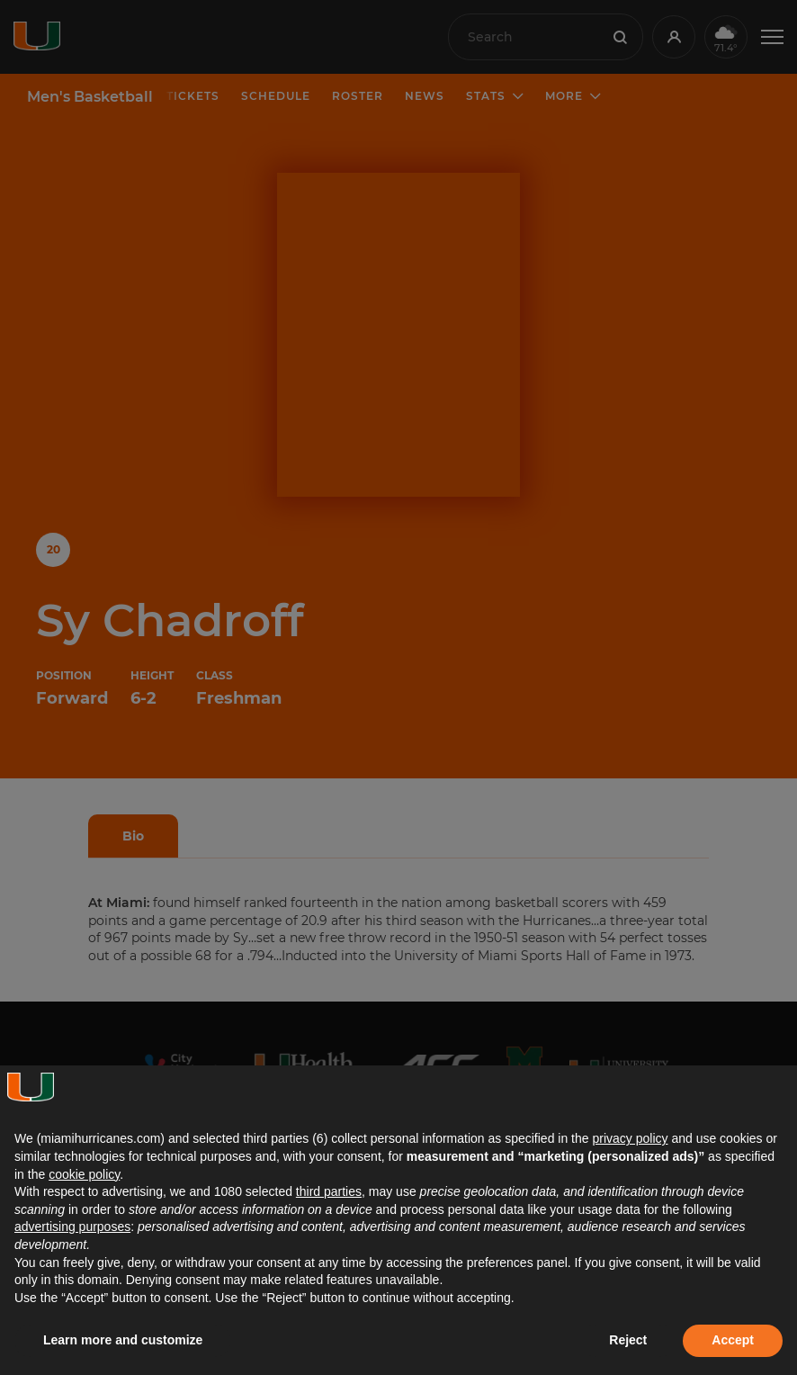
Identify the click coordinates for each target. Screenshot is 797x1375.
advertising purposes (72, 1226)
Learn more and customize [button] (122, 1340)
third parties (329, 1191)
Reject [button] (628, 1340)
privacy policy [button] (629, 1138)
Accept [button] (733, 1340)
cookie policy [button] (84, 1174)
